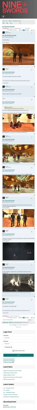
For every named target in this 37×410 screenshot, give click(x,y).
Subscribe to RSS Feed (9, 407)
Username (5, 335)
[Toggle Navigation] (3, 16)
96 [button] (31, 30)
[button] (12, 30)
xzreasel (6, 197)
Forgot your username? (9, 360)
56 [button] (19, 30)
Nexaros (6, 31)
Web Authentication (18, 350)
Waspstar (7, 68)
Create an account (8, 362)
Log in (18, 355)
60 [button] (27, 30)
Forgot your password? (9, 359)
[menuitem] (10, 21)
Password (5, 341)
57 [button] (21, 30)
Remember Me (8, 347)
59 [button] (25, 30)
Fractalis (6, 263)
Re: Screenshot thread (9, 35)
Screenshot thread (8, 26)
